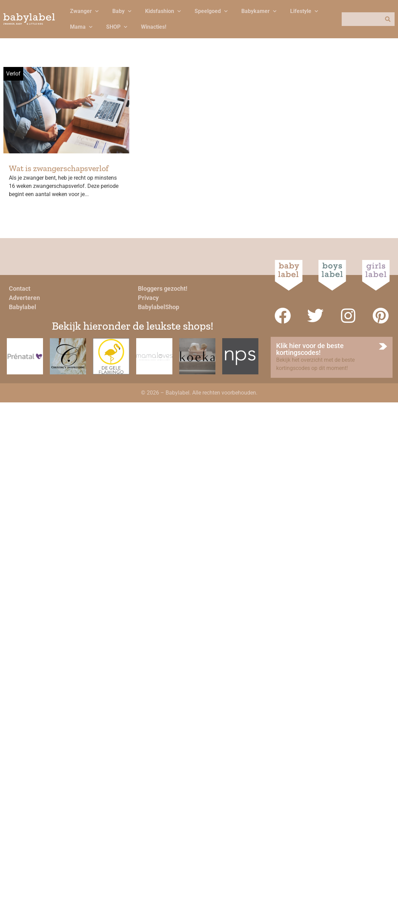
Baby (121, 11)
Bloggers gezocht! (162, 288)
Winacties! (153, 27)
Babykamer (258, 11)
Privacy (148, 297)
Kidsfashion (163, 11)
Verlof (13, 73)
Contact (19, 288)
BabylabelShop (158, 307)
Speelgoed (211, 11)
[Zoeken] (388, 19)
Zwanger (84, 11)
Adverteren (24, 297)
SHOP (116, 27)
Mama (81, 27)
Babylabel (22, 307)
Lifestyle (304, 11)
